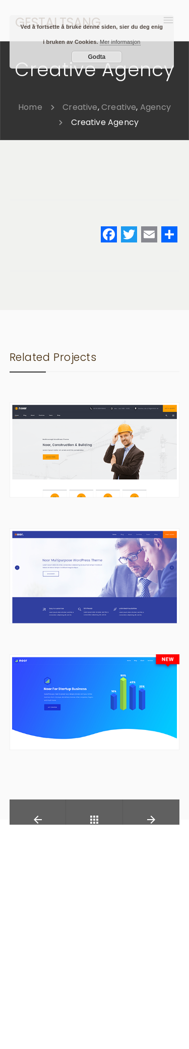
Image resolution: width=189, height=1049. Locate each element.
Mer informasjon (120, 42)
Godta (97, 56)
